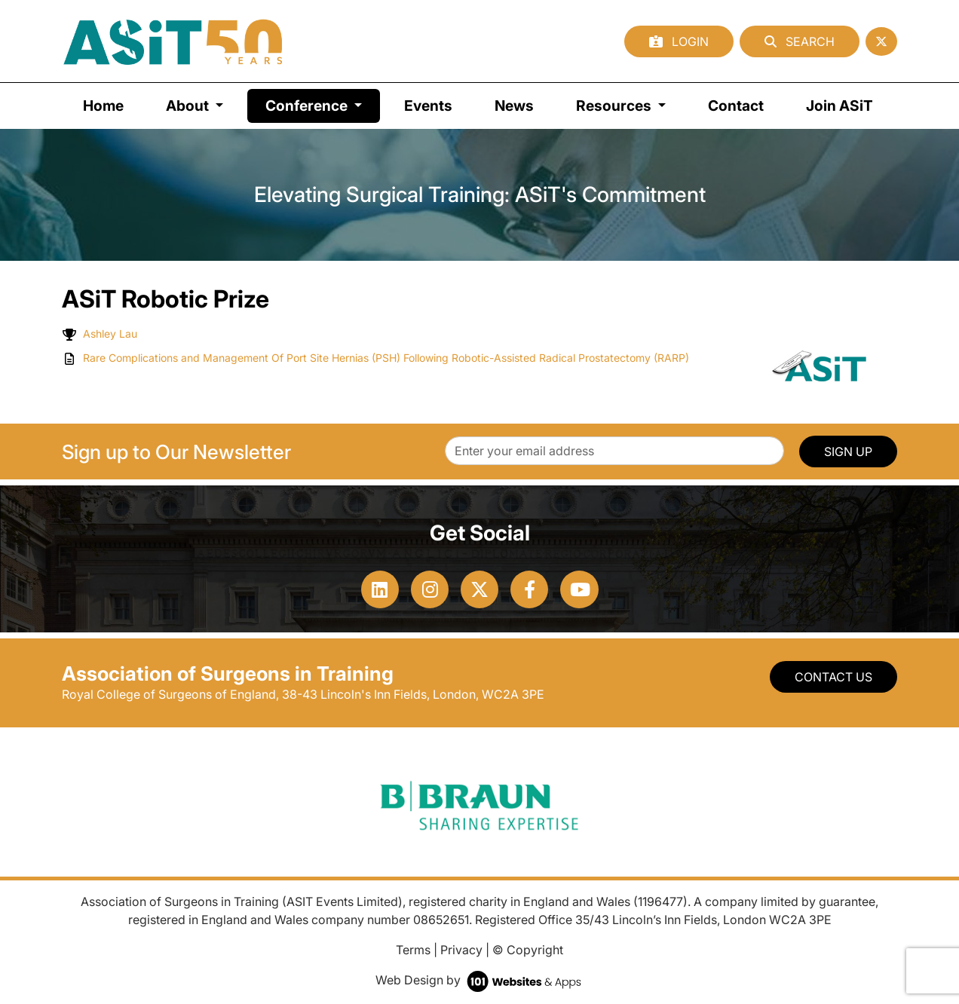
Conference (322, 104)
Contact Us (833, 676)
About (189, 105)
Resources (615, 105)
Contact (736, 105)
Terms (413, 949)
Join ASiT (839, 105)
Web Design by (479, 979)
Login (679, 41)
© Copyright (527, 949)
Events (428, 105)
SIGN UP (848, 451)
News (514, 105)
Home (103, 105)
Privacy (461, 949)
